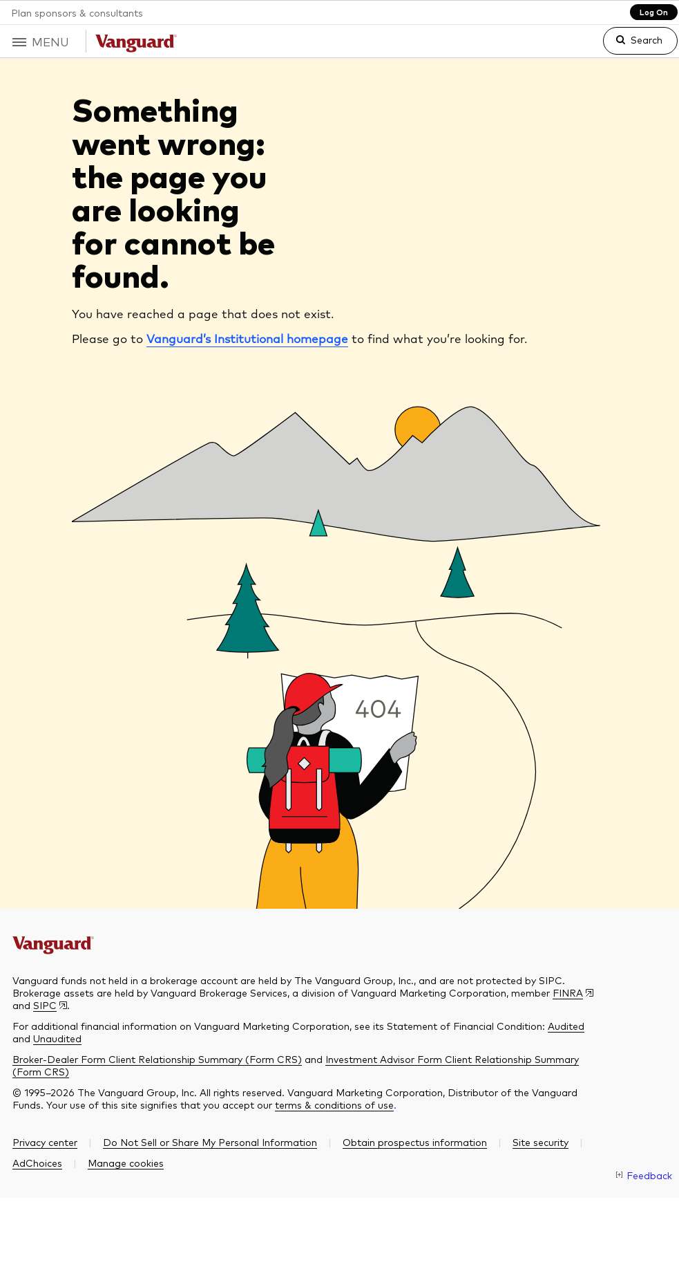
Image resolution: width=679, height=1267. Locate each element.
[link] (629, 47)
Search (646, 39)
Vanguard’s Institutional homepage (247, 340)
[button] (43, 41)
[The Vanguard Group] (67, 941)
